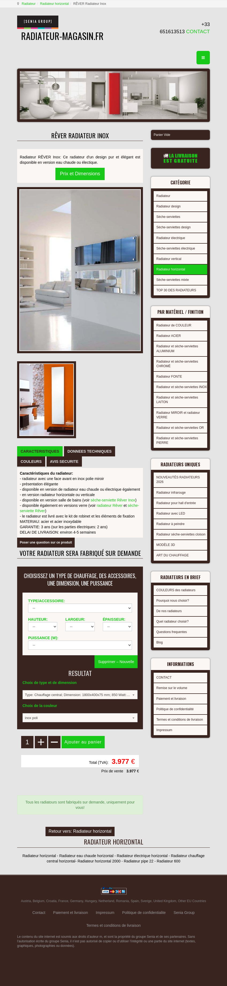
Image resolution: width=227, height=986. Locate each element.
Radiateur (29, 4)
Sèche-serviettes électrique (175, 248)
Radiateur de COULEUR (173, 325)
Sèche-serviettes (168, 217)
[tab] (40, 451)
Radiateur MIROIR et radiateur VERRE (178, 415)
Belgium (38, 901)
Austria (26, 901)
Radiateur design (168, 206)
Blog (159, 642)
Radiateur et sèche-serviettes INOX (181, 387)
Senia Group (184, 912)
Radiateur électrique (170, 238)
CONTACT (164, 677)
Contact (38, 912)
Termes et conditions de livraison (179, 719)
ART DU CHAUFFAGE (172, 555)
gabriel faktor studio (189, 959)
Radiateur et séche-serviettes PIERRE (177, 440)
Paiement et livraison (171, 699)
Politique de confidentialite (144, 912)
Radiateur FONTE (169, 376)
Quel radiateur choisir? (172, 621)
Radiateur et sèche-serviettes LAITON (177, 400)
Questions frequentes (171, 632)
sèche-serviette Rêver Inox (113, 500)
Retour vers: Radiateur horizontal (80, 831)
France (63, 901)
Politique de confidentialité (175, 709)
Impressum (164, 730)
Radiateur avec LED (170, 513)
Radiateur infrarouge (171, 492)
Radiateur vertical (168, 259)
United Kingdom (164, 901)
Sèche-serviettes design (173, 227)
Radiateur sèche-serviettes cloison (180, 534)
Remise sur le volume (171, 688)
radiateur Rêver (110, 505)
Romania (122, 901)
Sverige (146, 901)
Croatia (51, 901)
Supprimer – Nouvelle (116, 662)
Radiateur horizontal (54, 4)
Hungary (91, 901)
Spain (135, 901)
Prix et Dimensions (80, 173)
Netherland (106, 901)
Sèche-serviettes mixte (172, 280)
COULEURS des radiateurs (175, 590)
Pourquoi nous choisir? (172, 600)
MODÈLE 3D (165, 545)
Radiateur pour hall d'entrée (176, 503)
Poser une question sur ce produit (46, 542)
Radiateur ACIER (168, 336)
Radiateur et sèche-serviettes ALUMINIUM (177, 348)
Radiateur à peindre (170, 524)
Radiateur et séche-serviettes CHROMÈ (177, 364)
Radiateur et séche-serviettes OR (180, 428)
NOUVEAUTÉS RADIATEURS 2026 (178, 479)
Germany (76, 901)
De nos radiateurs (169, 611)
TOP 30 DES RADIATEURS (176, 290)
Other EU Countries (192, 901)
